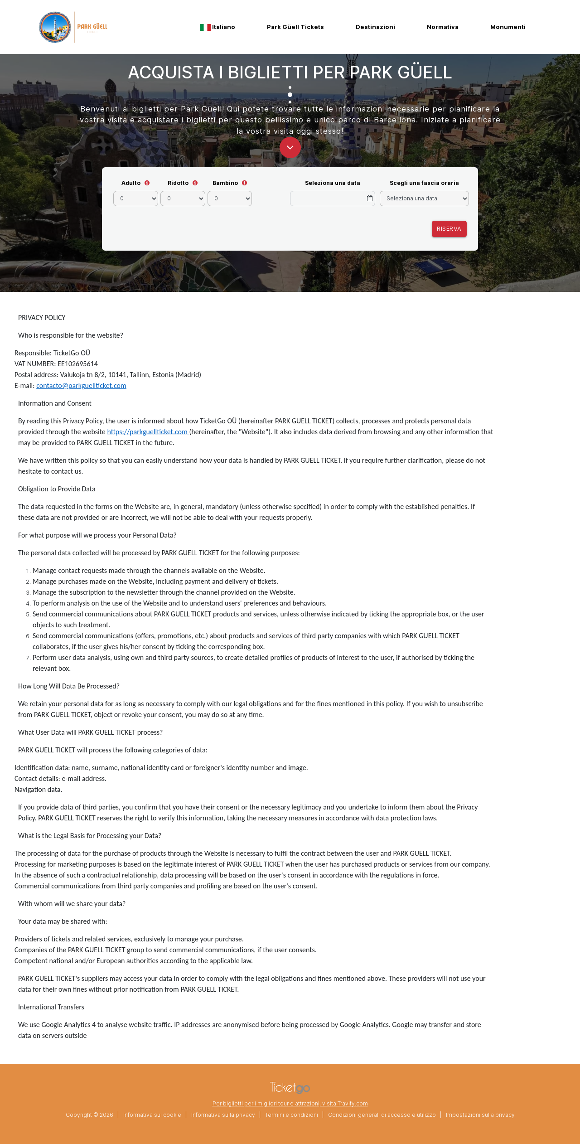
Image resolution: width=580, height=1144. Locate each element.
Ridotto (178, 182)
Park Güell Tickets (295, 26)
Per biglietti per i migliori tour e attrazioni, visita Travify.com (290, 1103)
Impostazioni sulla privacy (480, 1114)
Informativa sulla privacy (223, 1114)
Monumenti (508, 26)
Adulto (130, 182)
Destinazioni (375, 26)
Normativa (443, 26)
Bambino (225, 182)
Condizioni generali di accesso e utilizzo (382, 1114)
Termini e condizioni (291, 1114)
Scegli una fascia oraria (424, 182)
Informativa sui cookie (152, 1114)
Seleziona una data (332, 182)
